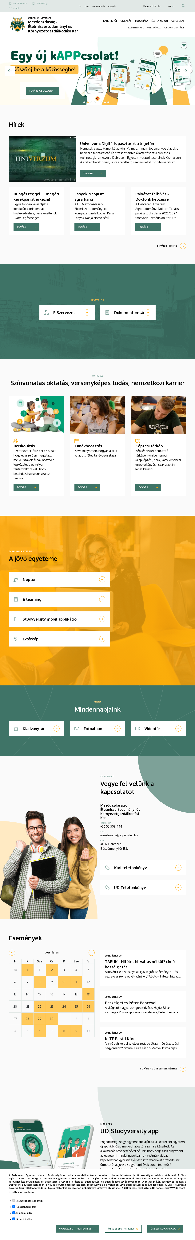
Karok (87, 6)
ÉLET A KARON (159, 20)
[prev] (12, 953)
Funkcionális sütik (25, 1206)
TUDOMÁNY (141, 20)
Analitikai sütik (23, 1213)
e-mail (16, 8)
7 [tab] (105, 102)
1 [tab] (84, 102)
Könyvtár (112, 6)
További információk (21, 1192)
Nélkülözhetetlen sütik (28, 1200)
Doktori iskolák (98, 6)
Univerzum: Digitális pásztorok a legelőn (117, 143)
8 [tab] (108, 102)
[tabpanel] (97, 71)
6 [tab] (101, 102)
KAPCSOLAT (178, 20)
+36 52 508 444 (20, 3)
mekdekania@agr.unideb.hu (119, 835)
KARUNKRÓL (110, 20)
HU (169, 6)
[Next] (185, 71)
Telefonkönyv (42, 3)
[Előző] (10, 71)
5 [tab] (98, 102)
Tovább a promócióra (43, 90)
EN (173, 6)
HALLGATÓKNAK (154, 28)
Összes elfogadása (163, 1228)
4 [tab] (95, 102)
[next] (92, 953)
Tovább (88, 173)
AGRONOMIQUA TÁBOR (174, 28)
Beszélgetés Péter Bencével (131, 1002)
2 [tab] (88, 102)
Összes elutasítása (121, 1228)
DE (80, 6)
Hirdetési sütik (23, 1219)
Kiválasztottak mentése (75, 1228)
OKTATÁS (126, 20)
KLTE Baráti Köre (120, 1038)
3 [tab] (91, 102)
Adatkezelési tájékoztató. (137, 1188)
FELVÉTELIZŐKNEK (135, 28)
